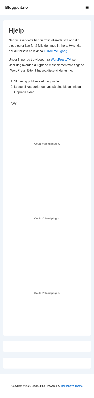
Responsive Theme (72, 385)
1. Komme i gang (55, 51)
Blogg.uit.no (16, 7)
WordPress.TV (61, 59)
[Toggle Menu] (87, 7)
